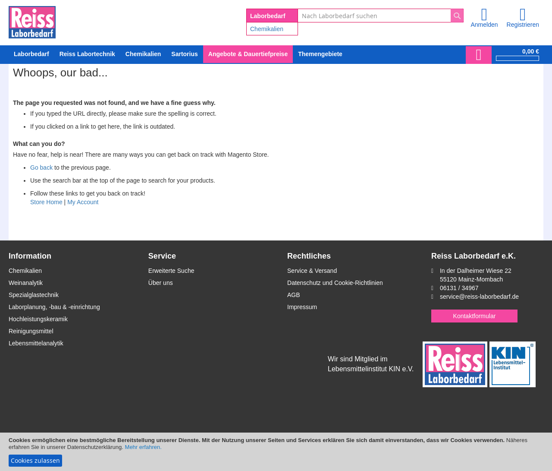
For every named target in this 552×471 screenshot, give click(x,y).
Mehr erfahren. (143, 447)
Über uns (160, 282)
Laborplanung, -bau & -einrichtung (54, 306)
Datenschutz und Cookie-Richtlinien (335, 282)
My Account (82, 202)
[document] (276, 452)
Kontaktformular (474, 316)
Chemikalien (266, 28)
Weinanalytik (26, 282)
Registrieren (523, 24)
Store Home (46, 202)
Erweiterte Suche (171, 270)
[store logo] (32, 20)
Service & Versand (312, 270)
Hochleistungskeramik (38, 319)
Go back (41, 167)
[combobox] (381, 15)
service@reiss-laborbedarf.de (479, 296)
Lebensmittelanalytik (36, 343)
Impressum (302, 306)
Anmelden (484, 24)
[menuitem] (143, 54)
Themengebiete (320, 54)
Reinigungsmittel (31, 331)
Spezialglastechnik (34, 294)
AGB (293, 294)
